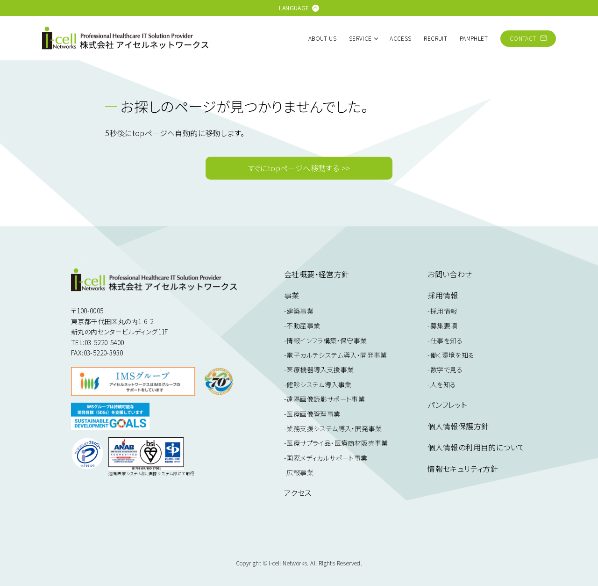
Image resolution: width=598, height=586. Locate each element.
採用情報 (443, 311)
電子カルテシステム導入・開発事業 (336, 355)
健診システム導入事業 (318, 384)
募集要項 (443, 325)
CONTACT (528, 38)
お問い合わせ (449, 274)
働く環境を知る (452, 355)
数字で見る (446, 369)
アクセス (298, 492)
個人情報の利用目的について (476, 447)
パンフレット (447, 404)
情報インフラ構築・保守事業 (326, 340)
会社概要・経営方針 (316, 274)
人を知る (443, 384)
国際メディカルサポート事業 (326, 458)
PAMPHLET (474, 38)
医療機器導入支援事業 (320, 369)
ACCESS (400, 38)
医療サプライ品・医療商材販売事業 (337, 443)
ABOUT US (322, 38)
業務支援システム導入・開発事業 (334, 428)
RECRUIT (435, 38)
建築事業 (299, 311)
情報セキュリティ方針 (462, 468)
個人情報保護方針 (458, 426)
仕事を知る (446, 340)
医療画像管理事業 (313, 414)
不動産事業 (303, 325)
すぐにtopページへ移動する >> (299, 168)
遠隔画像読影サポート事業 (325, 399)
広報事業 (299, 472)
